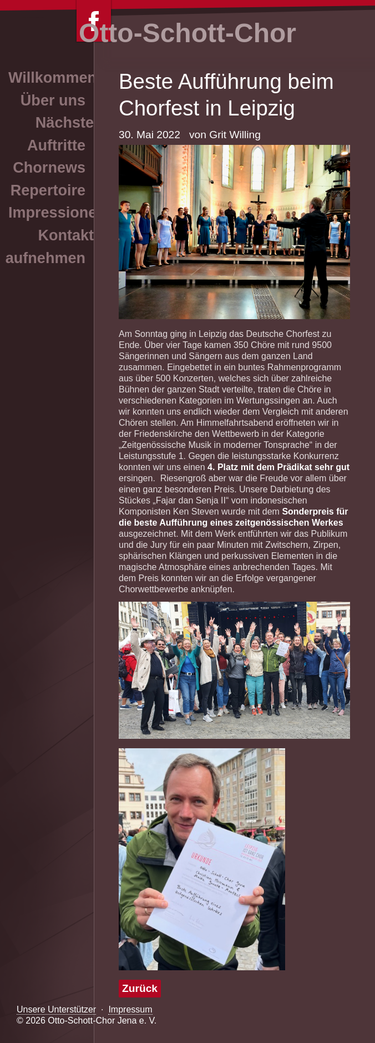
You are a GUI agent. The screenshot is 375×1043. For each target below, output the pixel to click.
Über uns (53, 100)
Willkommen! (55, 77)
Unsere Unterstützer (56, 1009)
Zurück (140, 988)
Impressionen (57, 212)
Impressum (130, 1009)
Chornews (49, 167)
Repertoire (48, 190)
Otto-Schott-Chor (187, 33)
